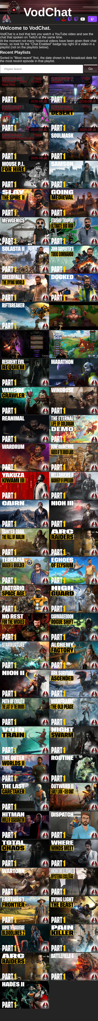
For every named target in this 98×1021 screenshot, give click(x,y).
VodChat (47, 12)
